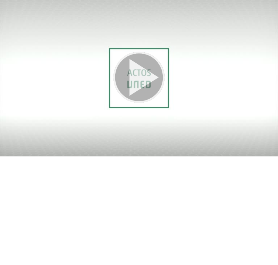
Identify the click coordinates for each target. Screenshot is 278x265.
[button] (139, 78)
